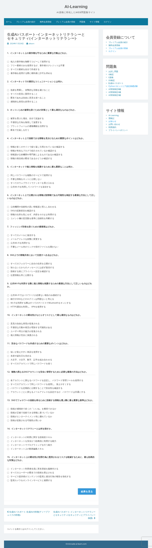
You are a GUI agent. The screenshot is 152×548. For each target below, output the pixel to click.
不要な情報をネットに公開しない (26, 179)
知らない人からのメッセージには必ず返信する (32, 267)
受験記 (111, 118)
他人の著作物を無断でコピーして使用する (30, 61)
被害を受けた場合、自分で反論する (27, 118)
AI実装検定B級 (115, 89)
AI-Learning (76, 6)
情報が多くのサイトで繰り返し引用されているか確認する (38, 146)
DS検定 (112, 80)
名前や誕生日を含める (21, 355)
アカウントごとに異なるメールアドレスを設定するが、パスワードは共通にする (48, 391)
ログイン (107, 21)
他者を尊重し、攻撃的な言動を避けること (30, 90)
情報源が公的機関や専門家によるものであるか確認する (36, 154)
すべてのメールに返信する (23, 235)
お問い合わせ (114, 124)
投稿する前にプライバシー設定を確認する (30, 271)
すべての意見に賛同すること (24, 93)
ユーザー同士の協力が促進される (26, 331)
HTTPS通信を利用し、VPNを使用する (28, 306)
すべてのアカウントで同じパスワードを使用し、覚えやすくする (41, 384)
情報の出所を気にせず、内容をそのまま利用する (33, 214)
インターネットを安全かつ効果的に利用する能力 (33, 441)
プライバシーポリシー (118, 130)
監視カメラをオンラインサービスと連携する (31, 480)
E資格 (111, 77)
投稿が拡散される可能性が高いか (26, 420)
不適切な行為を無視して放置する (26, 122)
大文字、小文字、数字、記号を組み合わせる (31, 359)
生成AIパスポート (116, 83)
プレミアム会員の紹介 (25, 21)
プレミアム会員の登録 (65, 21)
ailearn (31, 43)
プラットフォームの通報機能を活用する (29, 126)
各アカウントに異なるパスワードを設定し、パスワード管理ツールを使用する (47, 380)
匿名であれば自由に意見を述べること (28, 97)
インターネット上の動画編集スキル (27, 448)
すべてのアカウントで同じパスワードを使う (31, 363)
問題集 (82, 21)
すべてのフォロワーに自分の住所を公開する (31, 263)
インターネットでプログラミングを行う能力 (31, 444)
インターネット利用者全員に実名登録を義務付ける (34, 468)
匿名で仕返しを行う (20, 130)
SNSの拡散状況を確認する (23, 210)
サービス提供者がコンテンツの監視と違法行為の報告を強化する (41, 476)
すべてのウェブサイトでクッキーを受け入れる (32, 182)
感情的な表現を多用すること (24, 101)
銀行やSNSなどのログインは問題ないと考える (32, 299)
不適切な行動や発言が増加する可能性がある (31, 327)
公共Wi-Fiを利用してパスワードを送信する (31, 186)
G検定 (111, 74)
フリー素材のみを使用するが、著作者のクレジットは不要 (38, 65)
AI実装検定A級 (115, 92)
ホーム (9, 21)
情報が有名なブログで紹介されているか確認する (33, 150)
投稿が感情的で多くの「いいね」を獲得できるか (33, 408)
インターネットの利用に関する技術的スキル (31, 437)
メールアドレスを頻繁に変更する (26, 239)
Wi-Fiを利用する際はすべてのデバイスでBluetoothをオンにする (41, 302)
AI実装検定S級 (115, 95)
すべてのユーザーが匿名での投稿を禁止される (32, 472)
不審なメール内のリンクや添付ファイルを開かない (34, 246)
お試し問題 (113, 71)
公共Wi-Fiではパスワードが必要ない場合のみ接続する (36, 295)
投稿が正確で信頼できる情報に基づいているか (32, 412)
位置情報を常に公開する (22, 275)
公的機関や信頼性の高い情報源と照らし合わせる (33, 206)
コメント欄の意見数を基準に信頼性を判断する (32, 218)
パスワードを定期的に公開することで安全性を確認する (36, 388)
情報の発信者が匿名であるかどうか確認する (31, 158)
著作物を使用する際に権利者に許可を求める (31, 73)
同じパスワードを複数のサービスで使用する (31, 175)
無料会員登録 (45, 21)
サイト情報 (94, 21)
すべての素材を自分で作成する (25, 69)
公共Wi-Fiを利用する (20, 242)
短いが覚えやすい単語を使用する (26, 351)
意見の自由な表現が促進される (25, 323)
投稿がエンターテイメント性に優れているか (31, 416)
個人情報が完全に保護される (24, 335)
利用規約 (112, 127)
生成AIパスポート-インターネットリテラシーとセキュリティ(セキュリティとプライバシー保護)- (74, 514)
